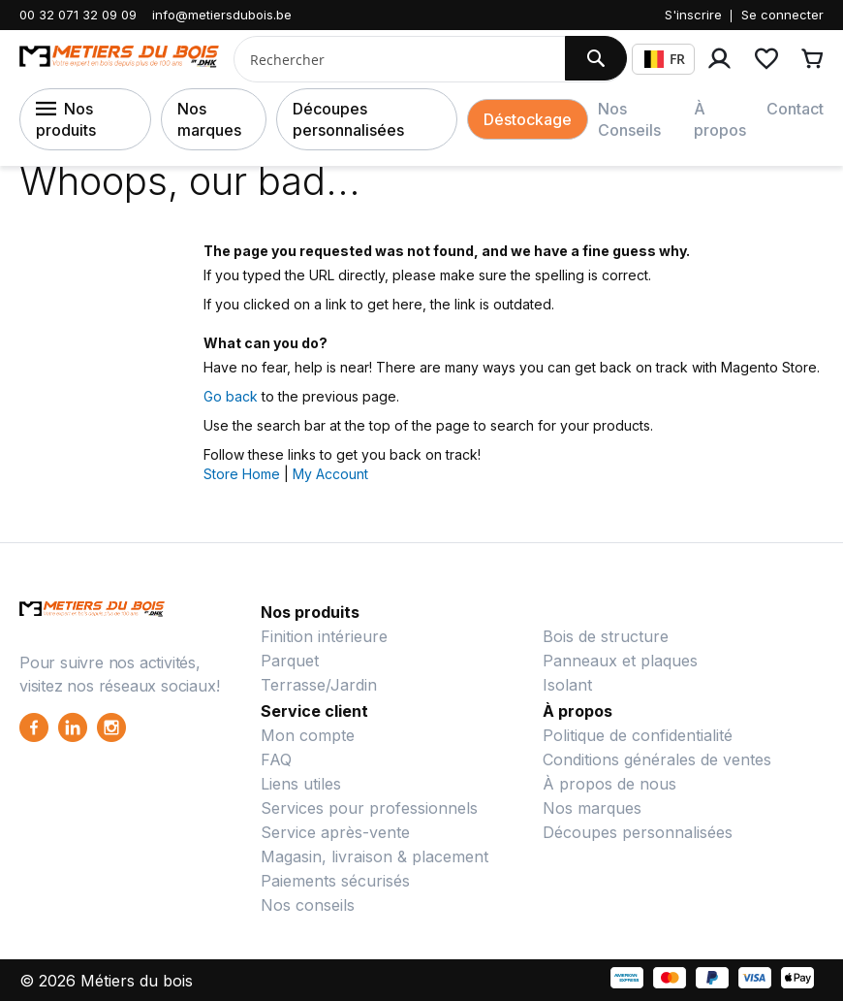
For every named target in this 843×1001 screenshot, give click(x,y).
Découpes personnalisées (348, 119)
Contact (795, 108)
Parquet (290, 660)
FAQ (276, 759)
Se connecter (782, 14)
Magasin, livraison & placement (374, 856)
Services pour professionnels (369, 808)
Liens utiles (301, 783)
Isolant (567, 684)
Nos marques (209, 119)
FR (664, 58)
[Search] (596, 58)
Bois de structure (606, 636)
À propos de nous (609, 783)
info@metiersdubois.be (222, 14)
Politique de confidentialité (638, 735)
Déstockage (528, 119)
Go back (230, 396)
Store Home (241, 474)
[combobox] (391, 59)
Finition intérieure (324, 636)
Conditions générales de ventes (657, 759)
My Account (330, 474)
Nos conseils (308, 905)
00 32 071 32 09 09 (78, 14)
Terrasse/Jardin (319, 684)
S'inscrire (693, 14)
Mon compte (308, 735)
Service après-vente (335, 832)
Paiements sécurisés (335, 880)
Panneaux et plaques (620, 660)
